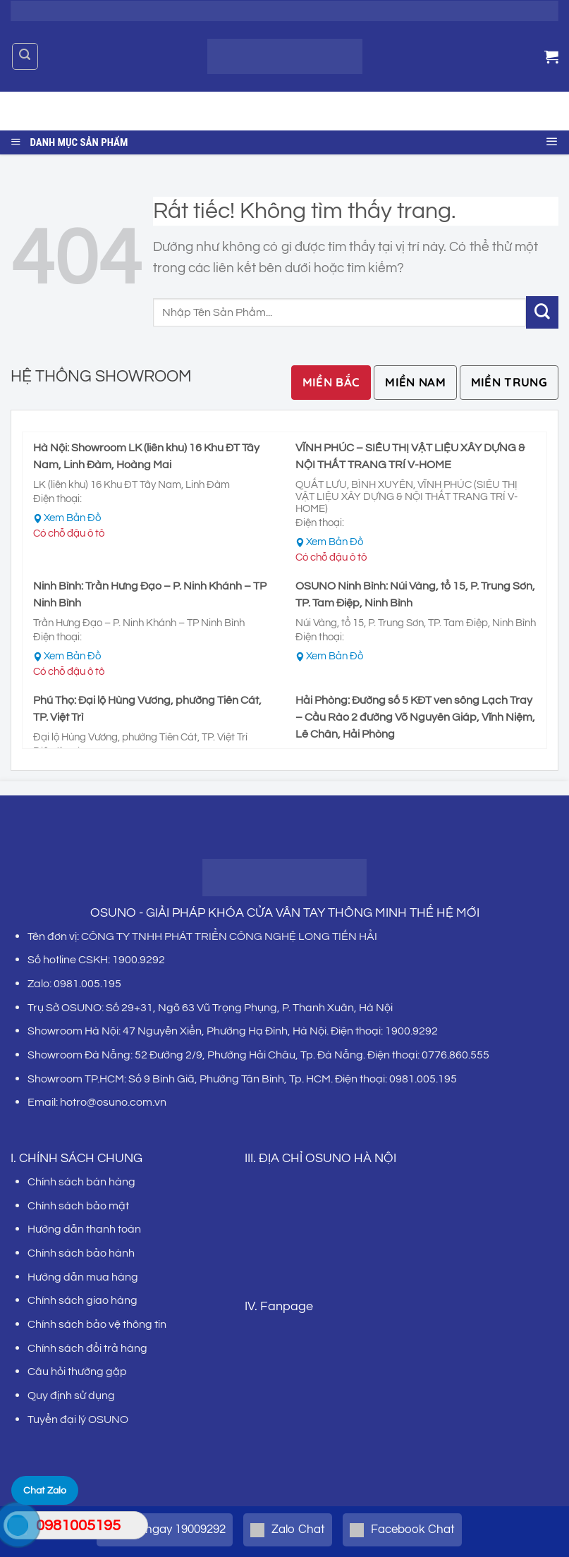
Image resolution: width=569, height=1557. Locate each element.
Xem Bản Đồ (72, 518)
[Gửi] (537, 111)
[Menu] (552, 139)
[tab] (331, 382)
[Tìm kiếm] (25, 56)
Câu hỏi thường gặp (77, 1371)
